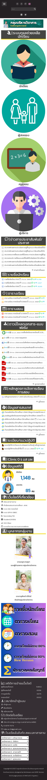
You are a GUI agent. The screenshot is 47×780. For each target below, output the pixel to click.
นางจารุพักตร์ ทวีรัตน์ (23, 596)
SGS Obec (7, 523)
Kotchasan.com (29, 772)
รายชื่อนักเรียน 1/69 (11, 279)
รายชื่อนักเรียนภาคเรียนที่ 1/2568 (34, 357)
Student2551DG (10, 519)
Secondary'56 (9, 516)
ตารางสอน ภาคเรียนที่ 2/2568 (15, 313)
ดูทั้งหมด (41, 401)
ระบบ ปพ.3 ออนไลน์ (11, 509)
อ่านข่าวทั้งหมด (39, 270)
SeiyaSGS (23, 337)
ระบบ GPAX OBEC (10, 512)
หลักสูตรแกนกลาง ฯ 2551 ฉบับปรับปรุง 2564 (21, 396)
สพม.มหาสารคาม (10, 502)
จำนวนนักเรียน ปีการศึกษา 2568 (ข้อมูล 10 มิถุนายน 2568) (25, 422)
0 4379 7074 (9, 725)
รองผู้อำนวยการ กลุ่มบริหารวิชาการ (23, 565)
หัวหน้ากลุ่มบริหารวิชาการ (24, 600)
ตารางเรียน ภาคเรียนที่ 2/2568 (15, 298)
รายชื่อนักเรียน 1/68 (11, 286)
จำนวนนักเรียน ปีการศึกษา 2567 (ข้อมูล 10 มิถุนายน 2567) (25, 430)
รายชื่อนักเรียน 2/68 (11, 283)
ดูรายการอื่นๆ (40, 384)
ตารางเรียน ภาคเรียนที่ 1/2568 (15, 301)
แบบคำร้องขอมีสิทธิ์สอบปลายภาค (33, 373)
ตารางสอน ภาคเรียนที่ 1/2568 (15, 317)
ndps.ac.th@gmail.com (12, 729)
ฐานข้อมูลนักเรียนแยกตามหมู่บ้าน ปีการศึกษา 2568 (22, 415)
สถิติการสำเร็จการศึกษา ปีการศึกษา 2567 (19, 419)
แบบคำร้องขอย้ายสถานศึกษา (31, 362)
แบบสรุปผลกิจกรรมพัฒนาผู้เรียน (31, 352)
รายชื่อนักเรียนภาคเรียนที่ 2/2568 (33, 332)
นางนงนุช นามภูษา (23, 562)
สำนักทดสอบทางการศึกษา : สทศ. (16, 505)
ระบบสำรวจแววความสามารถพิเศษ (16, 526)
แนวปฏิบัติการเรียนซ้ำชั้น (13, 448)
